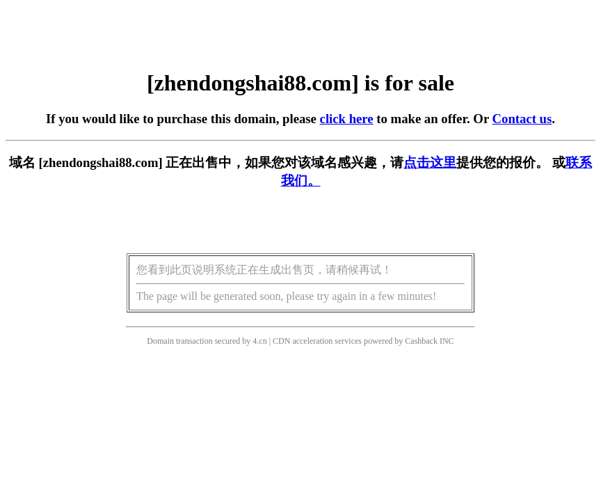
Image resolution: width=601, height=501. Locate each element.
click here (347, 118)
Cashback (421, 341)
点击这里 (429, 162)
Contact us (522, 118)
